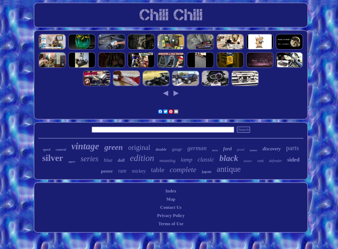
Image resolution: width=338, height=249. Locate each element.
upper (71, 161)
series (89, 158)
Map (170, 199)
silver (52, 158)
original (139, 147)
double (161, 149)
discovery (271, 148)
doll (121, 160)
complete (183, 169)
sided (293, 159)
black (228, 158)
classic (206, 159)
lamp (186, 159)
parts (292, 147)
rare (122, 171)
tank (260, 161)
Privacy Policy (171, 215)
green (113, 147)
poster (107, 171)
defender (275, 161)
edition (142, 158)
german (196, 148)
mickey (139, 171)
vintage (85, 146)
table (158, 170)
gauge (177, 149)
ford (227, 148)
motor (253, 150)
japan (207, 171)
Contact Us (171, 207)
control (61, 149)
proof (240, 149)
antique (229, 169)
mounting (167, 160)
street (215, 150)
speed (46, 149)
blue (108, 160)
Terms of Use (171, 223)
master (247, 161)
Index (170, 190)
